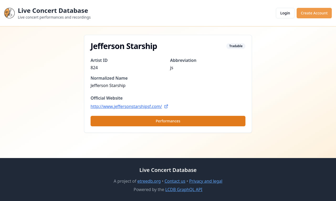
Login (285, 12)
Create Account (314, 12)
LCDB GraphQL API (183, 189)
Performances (168, 120)
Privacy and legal (205, 181)
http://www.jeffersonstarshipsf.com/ (129, 106)
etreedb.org (149, 181)
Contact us (175, 181)
